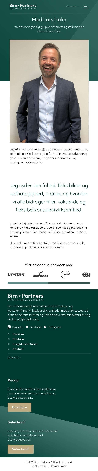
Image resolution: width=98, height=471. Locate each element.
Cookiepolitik (39, 466)
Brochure (19, 407)
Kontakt (15, 349)
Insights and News (22, 344)
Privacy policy (58, 466)
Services (15, 334)
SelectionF (20, 449)
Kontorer (16, 339)
